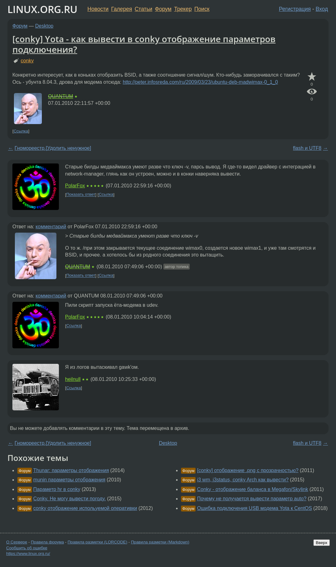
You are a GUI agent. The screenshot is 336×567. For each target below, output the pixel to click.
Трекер (183, 9)
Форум (163, 9)
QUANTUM (60, 96)
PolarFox (75, 185)
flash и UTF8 (307, 148)
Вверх (321, 542)
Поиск (202, 9)
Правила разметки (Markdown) (160, 542)
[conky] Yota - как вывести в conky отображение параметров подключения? (144, 44)
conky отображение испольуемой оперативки (85, 508)
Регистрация (295, 9)
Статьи (143, 9)
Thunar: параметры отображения (71, 470)
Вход (322, 9)
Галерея (121, 9)
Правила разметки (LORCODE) (97, 542)
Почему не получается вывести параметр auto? (252, 498)
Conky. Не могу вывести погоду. (69, 498)
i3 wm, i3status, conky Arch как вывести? (243, 479)
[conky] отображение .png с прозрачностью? (247, 470)
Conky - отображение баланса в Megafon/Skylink (252, 489)
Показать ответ (80, 194)
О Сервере (16, 542)
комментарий (51, 226)
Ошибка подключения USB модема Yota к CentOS (254, 508)
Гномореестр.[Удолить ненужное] (53, 148)
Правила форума (47, 542)
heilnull (73, 379)
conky (27, 60)
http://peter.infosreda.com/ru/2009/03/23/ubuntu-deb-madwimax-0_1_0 (200, 82)
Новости (97, 9)
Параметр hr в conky (56, 489)
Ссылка (21, 131)
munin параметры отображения (69, 479)
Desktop (44, 26)
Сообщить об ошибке (26, 548)
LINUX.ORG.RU (42, 9)
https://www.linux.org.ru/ (28, 553)
